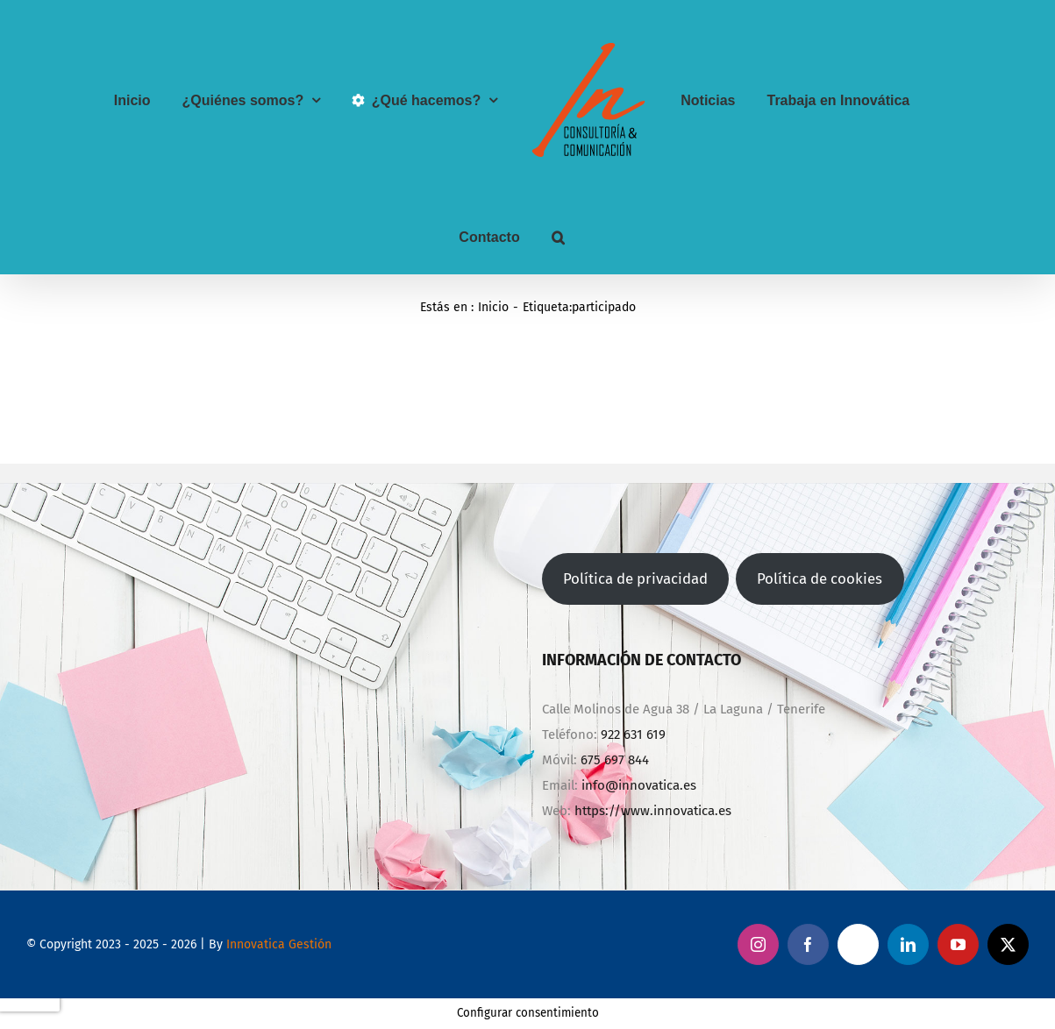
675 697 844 (615, 760)
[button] (558, 237)
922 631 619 (633, 734)
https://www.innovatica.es (652, 811)
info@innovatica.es (638, 785)
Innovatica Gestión (278, 944)
